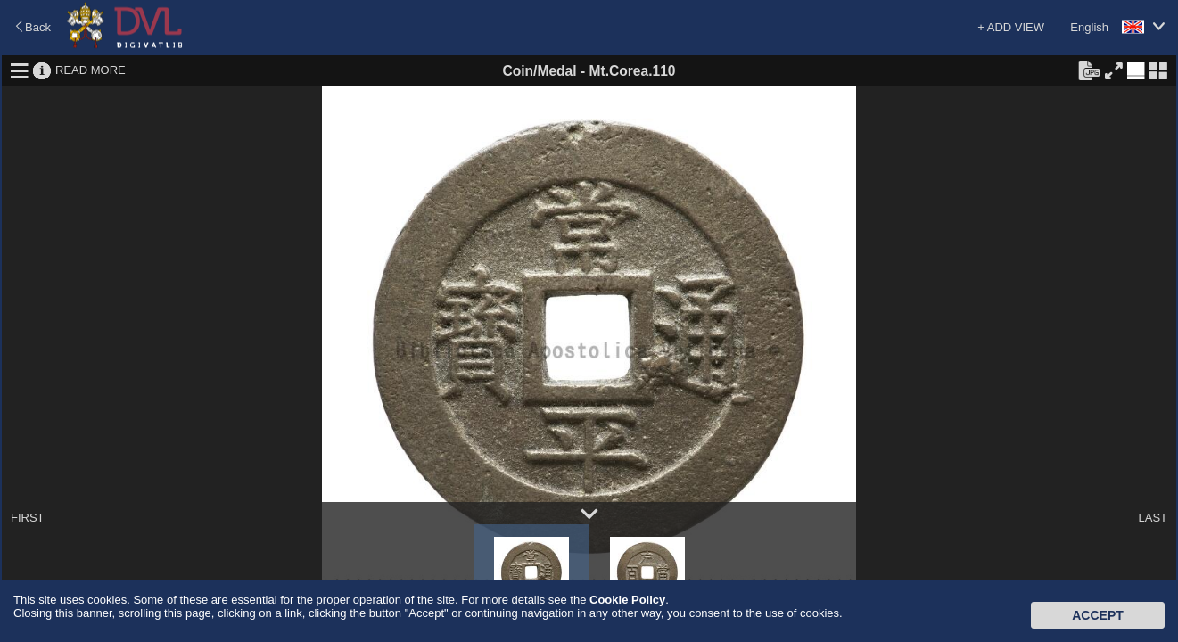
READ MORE (90, 70)
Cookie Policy (627, 599)
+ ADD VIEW (1010, 27)
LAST (1152, 517)
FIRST (28, 517)
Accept (1098, 615)
